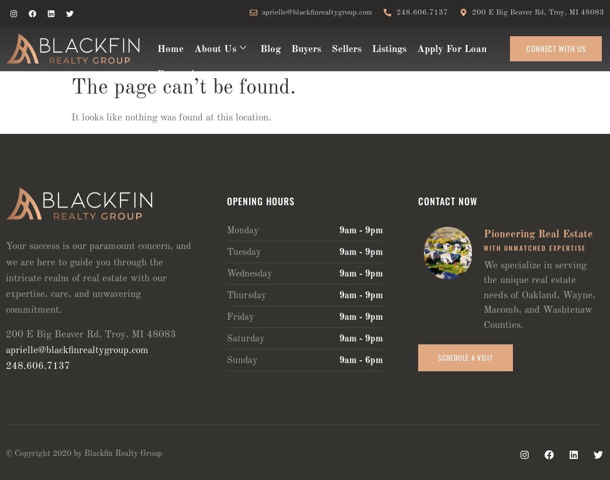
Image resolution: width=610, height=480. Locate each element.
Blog (270, 49)
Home (170, 49)
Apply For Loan (452, 49)
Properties (180, 75)
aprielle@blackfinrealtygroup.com (77, 350)
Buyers (306, 49)
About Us (220, 49)
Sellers (346, 49)
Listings (389, 49)
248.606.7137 (38, 366)
